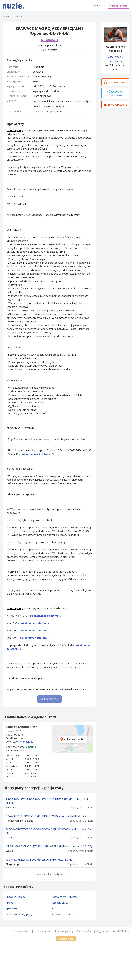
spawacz (12, 196)
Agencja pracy (15, 130)
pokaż (115, 69)
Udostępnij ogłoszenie (115, 93)
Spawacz (17, 16)
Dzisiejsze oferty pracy (19, 914)
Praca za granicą (64, 931)
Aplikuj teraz (49, 699)
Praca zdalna (44, 931)
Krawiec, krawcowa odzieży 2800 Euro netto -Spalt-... (40, 859)
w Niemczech (59, 317)
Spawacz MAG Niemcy (64, 896)
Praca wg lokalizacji (22, 931)
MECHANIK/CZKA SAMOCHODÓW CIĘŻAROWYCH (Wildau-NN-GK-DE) (49, 831)
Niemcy (52, 49)
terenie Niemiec (19, 292)
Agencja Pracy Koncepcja (115, 49)
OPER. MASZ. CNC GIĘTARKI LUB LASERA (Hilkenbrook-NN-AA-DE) (49, 846)
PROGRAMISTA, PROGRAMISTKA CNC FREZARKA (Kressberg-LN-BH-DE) (47, 801)
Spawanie (13, 354)
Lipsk (58, 45)
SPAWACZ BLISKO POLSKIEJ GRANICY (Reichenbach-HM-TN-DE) (47, 816)
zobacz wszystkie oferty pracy (49, 874)
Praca (6, 16)
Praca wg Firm (84, 931)
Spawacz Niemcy (15, 896)
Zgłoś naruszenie (115, 105)
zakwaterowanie (17, 262)
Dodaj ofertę (118, 5)
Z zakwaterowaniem (63, 914)
